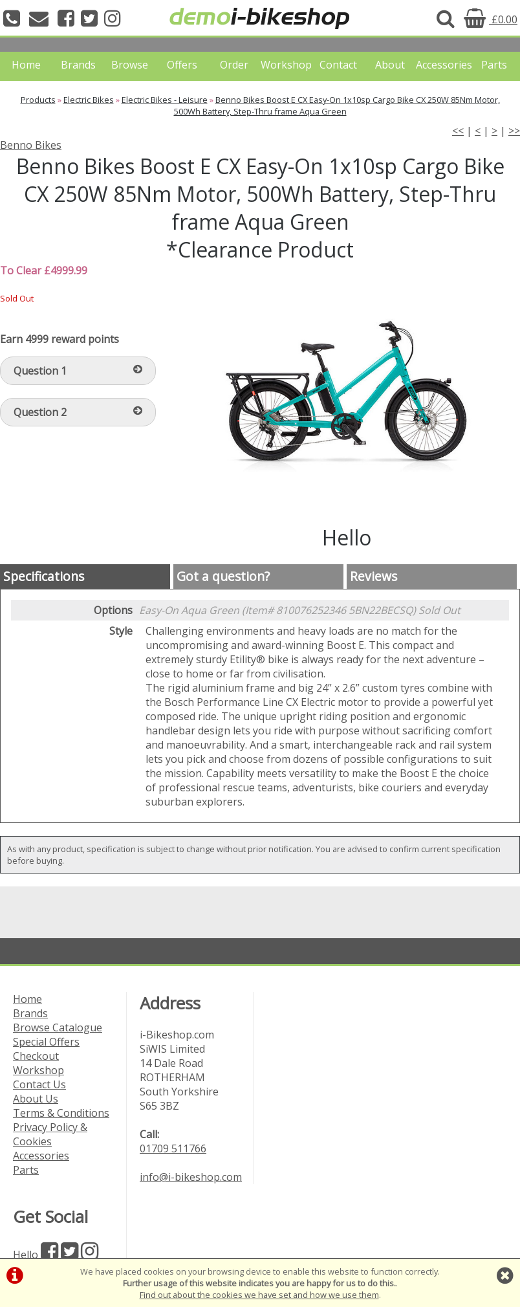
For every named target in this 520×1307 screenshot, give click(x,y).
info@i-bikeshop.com (191, 1177)
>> (514, 131)
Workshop (286, 65)
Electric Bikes (88, 99)
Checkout (36, 1056)
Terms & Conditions (61, 1113)
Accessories (442, 65)
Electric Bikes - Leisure (165, 99)
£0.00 (490, 19)
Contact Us (39, 1084)
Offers (182, 65)
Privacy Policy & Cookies (50, 1134)
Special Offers (46, 1042)
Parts (494, 65)
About (390, 65)
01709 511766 (173, 1148)
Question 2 (78, 412)
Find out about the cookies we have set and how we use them (259, 1295)
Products (38, 99)
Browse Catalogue (57, 1027)
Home (26, 65)
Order (234, 65)
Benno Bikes (30, 145)
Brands (78, 65)
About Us (35, 1099)
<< (458, 131)
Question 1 (78, 371)
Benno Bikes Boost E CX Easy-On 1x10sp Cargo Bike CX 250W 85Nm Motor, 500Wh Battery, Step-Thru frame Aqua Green (337, 105)
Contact (338, 65)
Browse (129, 65)
